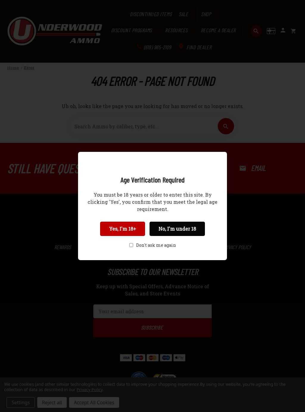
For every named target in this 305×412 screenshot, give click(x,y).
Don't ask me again (156, 245)
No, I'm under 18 (177, 229)
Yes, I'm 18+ (122, 229)
